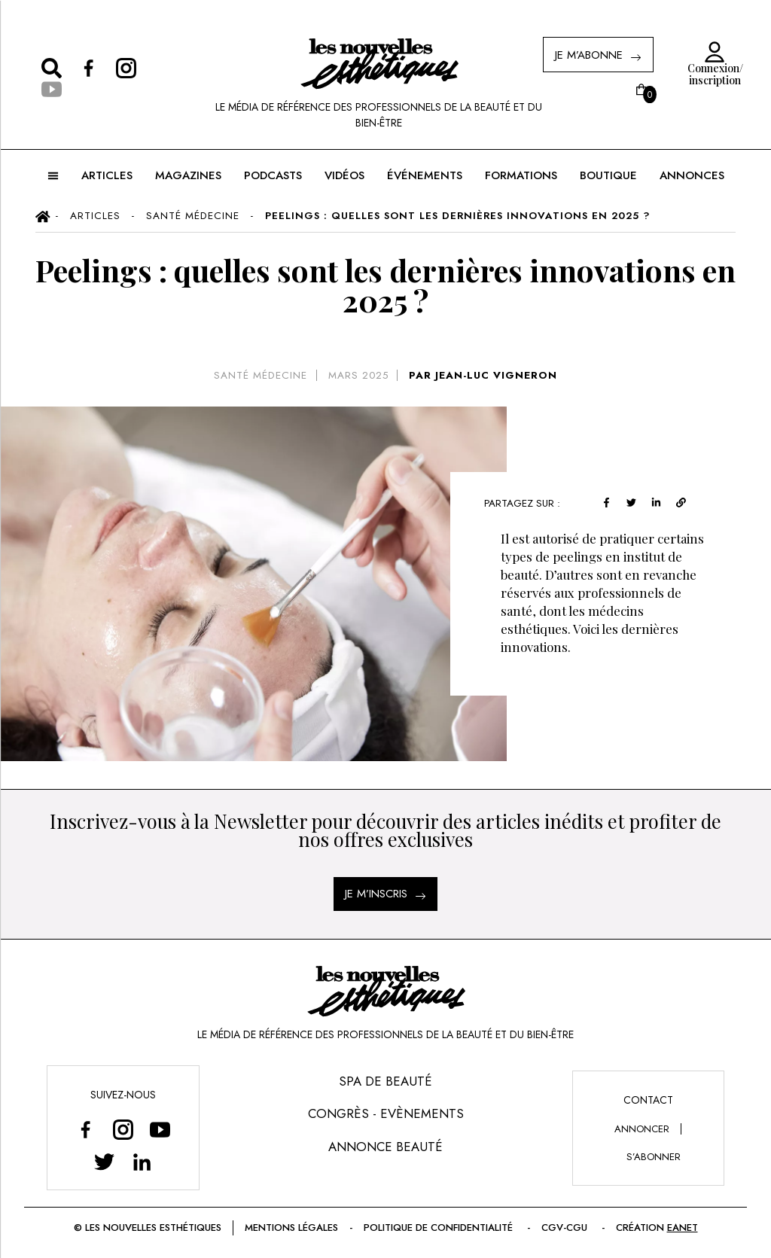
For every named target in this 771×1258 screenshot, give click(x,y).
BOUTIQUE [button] (608, 175)
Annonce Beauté (385, 1147)
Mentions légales (291, 1227)
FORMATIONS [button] (521, 175)
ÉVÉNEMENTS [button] (424, 175)
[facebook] (608, 501)
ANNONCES (692, 175)
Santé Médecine (260, 375)
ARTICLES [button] (107, 175)
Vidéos (344, 175)
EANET (682, 1227)
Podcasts (273, 175)
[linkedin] (658, 501)
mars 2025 (358, 375)
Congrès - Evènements (386, 1113)
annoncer (641, 1129)
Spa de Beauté (385, 1081)
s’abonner (653, 1156)
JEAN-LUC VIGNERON (496, 375)
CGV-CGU (565, 1227)
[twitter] (633, 501)
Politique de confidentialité (440, 1227)
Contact (648, 1099)
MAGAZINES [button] (188, 175)
